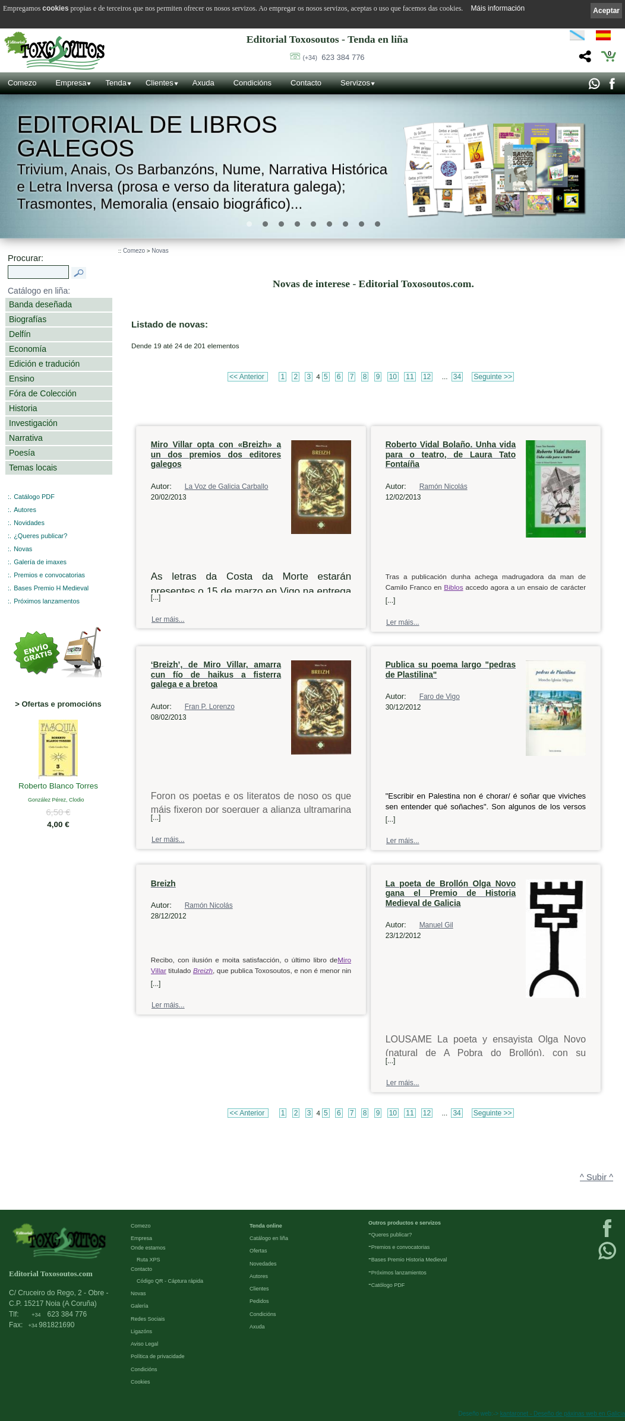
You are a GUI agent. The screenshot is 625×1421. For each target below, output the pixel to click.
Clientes (159, 82)
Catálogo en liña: (39, 290)
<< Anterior (247, 377)
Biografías (27, 319)
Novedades (263, 1264)
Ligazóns (141, 1331)
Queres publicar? (391, 1235)
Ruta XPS (148, 1260)
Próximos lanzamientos (399, 1273)
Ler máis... (168, 619)
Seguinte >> (493, 377)
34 (457, 377)
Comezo (22, 82)
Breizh (203, 970)
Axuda (203, 82)
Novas (23, 548)
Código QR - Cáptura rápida (170, 1281)
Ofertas (258, 1251)
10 (393, 377)
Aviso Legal (144, 1344)
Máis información (498, 8)
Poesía (22, 452)
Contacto (306, 82)
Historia (23, 408)
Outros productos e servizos (404, 1223)
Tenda (115, 82)
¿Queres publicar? (40, 535)
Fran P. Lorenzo (210, 706)
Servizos (355, 82)
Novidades (29, 522)
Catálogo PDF (34, 496)
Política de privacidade (158, 1356)
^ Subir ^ (596, 1177)
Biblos (453, 587)
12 (427, 377)
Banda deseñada (40, 304)
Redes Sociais (148, 1319)
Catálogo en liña (269, 1238)
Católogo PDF (388, 1285)
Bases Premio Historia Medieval (409, 1260)
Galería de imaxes (40, 561)
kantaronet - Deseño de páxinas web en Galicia (562, 1413)
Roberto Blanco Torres (58, 787)
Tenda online (266, 1226)
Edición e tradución (44, 363)
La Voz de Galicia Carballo (227, 486)
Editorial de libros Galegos (147, 136)
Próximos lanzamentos (47, 601)
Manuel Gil (436, 925)
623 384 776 (334, 57)
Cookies (140, 1382)
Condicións (252, 82)
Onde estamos (148, 1248)
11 (409, 377)
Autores (25, 509)
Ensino (21, 378)
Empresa (70, 82)
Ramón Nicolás (443, 486)
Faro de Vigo (439, 696)
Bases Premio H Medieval (51, 588)
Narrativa (26, 438)
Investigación (33, 423)
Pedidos (259, 1301)
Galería (140, 1306)
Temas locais (33, 467)
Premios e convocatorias (49, 574)
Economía (27, 349)
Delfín (20, 334)
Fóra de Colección (43, 393)
